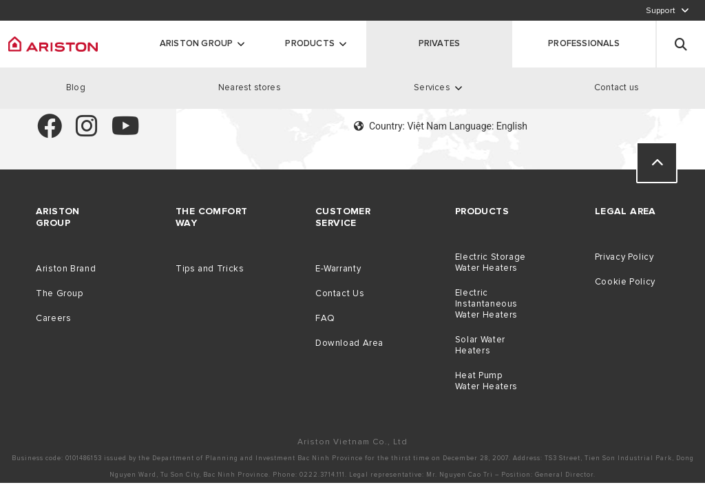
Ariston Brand (66, 268)
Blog (75, 87)
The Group (59, 293)
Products (310, 43)
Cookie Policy (625, 281)
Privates (440, 43)
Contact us (616, 87)
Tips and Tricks (210, 268)
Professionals (584, 43)
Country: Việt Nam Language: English (440, 126)
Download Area (349, 343)
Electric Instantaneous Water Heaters (486, 303)
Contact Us (339, 293)
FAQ (325, 318)
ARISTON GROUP (196, 43)
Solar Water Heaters (480, 345)
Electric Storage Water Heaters (490, 262)
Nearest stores (249, 87)
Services (432, 87)
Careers (53, 318)
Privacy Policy (624, 256)
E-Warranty (338, 268)
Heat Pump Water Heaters (486, 381)
